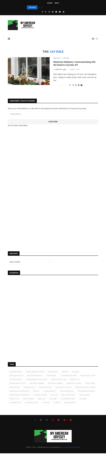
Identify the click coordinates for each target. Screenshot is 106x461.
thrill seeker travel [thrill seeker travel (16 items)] (46, 402)
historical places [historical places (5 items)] (81, 389)
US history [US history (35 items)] (32, 410)
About (57, 3)
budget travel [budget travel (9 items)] (54, 376)
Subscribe (53, 122)
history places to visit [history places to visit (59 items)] (17, 393)
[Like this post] (70, 85)
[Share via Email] (81, 85)
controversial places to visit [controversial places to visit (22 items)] (58, 381)
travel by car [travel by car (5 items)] (78, 402)
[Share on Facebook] (73, 85)
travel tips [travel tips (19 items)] (29, 406)
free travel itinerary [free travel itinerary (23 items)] (53, 385)
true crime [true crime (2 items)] (42, 406)
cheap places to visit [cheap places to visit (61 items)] (17, 381)
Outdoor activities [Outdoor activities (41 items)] (16, 402)
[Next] (42, 7)
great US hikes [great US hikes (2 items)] (49, 389)
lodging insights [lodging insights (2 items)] (16, 398)
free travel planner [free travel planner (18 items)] (72, 385)
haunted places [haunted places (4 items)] (65, 389)
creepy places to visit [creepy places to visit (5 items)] (81, 381)
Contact (49, 3)
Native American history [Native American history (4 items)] (55, 398)
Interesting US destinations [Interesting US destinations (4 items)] (67, 393)
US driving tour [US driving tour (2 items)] (88, 406)
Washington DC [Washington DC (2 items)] (57, 410)
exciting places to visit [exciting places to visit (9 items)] (32, 385)
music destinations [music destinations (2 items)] (34, 398)
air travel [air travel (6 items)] (80, 372)
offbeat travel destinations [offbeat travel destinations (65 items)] (78, 398)
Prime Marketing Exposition (70, 455)
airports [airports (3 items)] (68, 372)
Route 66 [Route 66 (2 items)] (31, 402)
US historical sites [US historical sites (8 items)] (16, 410)
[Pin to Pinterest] (78, 85)
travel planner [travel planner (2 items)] (15, 406)
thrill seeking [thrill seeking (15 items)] (63, 402)
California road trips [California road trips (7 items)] (72, 376)
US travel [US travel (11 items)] (43, 410)
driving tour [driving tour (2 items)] (14, 385)
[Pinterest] (52, 12)
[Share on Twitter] (76, 85)
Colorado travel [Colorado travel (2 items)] (35, 381)
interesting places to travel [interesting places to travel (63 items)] (42, 393)
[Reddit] (63, 12)
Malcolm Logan (60, 69)
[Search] (97, 38)
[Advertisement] (26, 170)
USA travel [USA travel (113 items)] (74, 406)
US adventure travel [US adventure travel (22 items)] (58, 406)
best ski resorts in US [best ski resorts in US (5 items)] (36, 376)
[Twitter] (45, 12)
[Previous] (40, 7)
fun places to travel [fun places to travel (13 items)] (17, 389)
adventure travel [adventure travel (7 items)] (16, 372)
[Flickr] (56, 12)
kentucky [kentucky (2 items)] (85, 393)
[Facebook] (42, 12)
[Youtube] (60, 12)
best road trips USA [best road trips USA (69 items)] (16, 376)
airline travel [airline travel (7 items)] (56, 372)
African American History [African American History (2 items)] (36, 372)
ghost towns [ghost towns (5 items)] (34, 389)
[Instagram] (49, 12)
